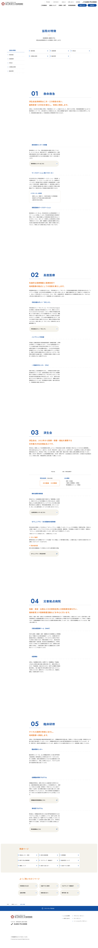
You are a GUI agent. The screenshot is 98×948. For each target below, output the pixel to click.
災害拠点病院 (11, 67)
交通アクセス (82, 5)
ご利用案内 (44, 5)
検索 (48, 2)
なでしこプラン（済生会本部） (44, 554)
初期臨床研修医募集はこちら (44, 800)
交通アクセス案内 (49, 886)
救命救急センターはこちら (44, 164)
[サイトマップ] (49, 908)
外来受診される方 (28, 886)
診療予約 (92, 5)
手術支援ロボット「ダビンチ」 (44, 329)
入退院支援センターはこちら (44, 512)
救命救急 (10, 54)
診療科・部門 (62, 5)
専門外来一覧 (70, 893)
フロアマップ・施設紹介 (70, 886)
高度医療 (10, 59)
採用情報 (78, 2)
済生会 (9, 63)
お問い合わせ (71, 2)
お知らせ (64, 2)
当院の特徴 (12, 50)
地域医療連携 (72, 5)
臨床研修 (10, 71)
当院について (53, 5)
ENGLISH (56, 2)
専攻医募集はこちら (44, 829)
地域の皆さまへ (49, 893)
